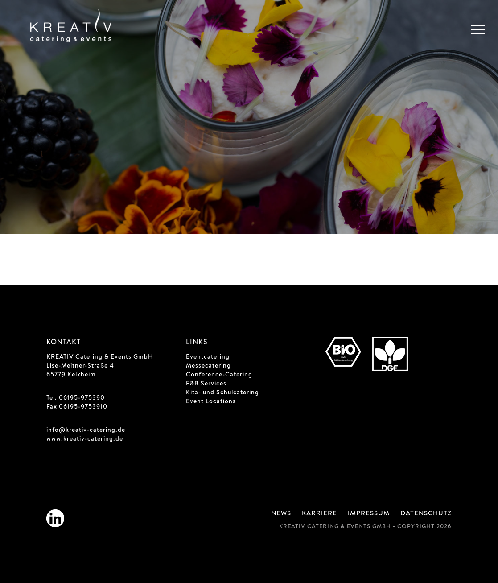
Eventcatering (208, 357)
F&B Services (206, 384)
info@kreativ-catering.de (85, 430)
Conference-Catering (219, 375)
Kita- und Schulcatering (222, 393)
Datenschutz (426, 513)
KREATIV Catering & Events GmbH (99, 357)
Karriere (319, 513)
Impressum (369, 513)
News (281, 513)
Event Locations (211, 402)
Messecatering (208, 366)
